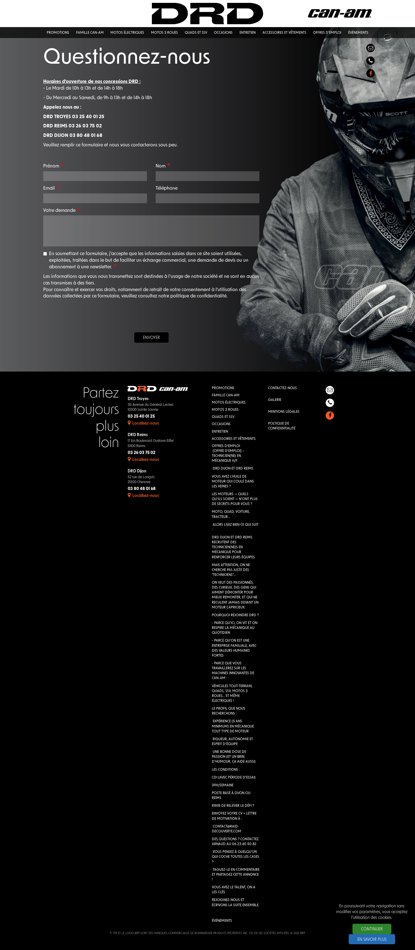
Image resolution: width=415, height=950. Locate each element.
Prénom (51, 166)
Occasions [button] (223, 33)
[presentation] (151, 317)
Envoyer (151, 338)
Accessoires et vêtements (234, 439)
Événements (222, 921)
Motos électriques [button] (127, 33)
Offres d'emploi (226, 446)
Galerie (274, 400)
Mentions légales (283, 412)
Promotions (223, 388)
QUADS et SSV (223, 417)
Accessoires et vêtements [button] (284, 33)
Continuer (372, 929)
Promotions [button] (58, 33)
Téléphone (167, 188)
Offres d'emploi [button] (327, 33)
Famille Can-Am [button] (90, 33)
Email (49, 188)
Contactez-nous (282, 388)
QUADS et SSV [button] (196, 33)
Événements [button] (358, 33)
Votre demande (59, 210)
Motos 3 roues (225, 410)
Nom (160, 166)
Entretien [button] (247, 33)
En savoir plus (371, 940)
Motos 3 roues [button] (164, 33)
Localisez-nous (143, 423)
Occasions (221, 424)
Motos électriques (229, 402)
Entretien (220, 431)
